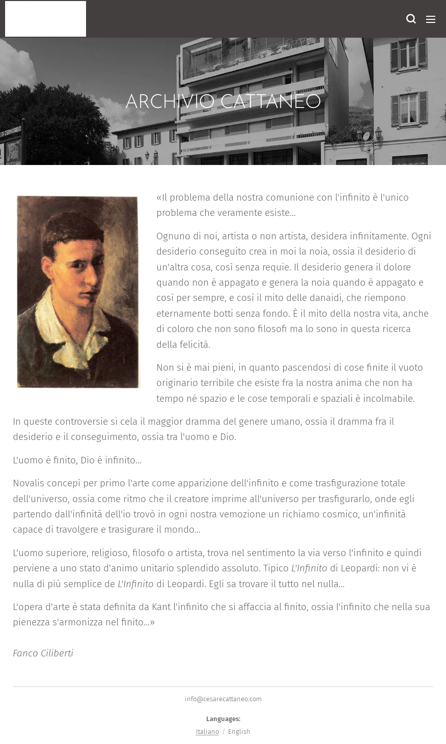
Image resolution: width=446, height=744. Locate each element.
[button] (410, 19)
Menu (430, 19)
